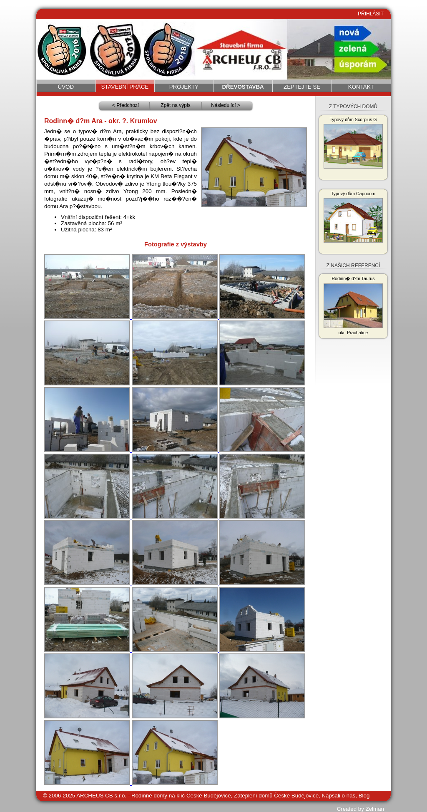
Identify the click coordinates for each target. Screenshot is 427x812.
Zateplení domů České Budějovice (276, 795)
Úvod (66, 87)
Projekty (183, 87)
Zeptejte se (302, 87)
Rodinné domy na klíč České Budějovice (181, 795)
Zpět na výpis (175, 105)
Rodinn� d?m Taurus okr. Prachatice (353, 305)
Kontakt (361, 87)
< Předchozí (125, 105)
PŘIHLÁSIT (371, 14)
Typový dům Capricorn (353, 217)
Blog (364, 795)
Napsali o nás (338, 795)
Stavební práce (125, 87)
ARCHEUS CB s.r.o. (101, 795)
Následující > (225, 105)
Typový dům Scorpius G (353, 143)
